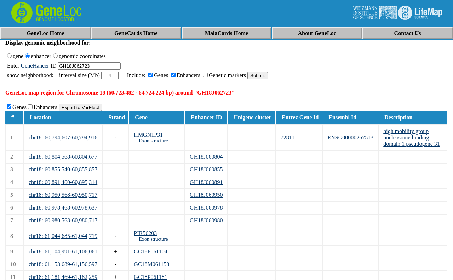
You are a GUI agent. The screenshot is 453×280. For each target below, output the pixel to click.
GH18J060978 (206, 208)
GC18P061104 (150, 251)
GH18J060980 (206, 220)
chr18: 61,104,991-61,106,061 (63, 251)
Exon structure (153, 140)
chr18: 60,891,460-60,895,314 (63, 182)
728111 (289, 138)
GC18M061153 (151, 264)
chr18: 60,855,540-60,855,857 (63, 169)
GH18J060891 (206, 182)
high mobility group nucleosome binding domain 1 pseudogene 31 (411, 137)
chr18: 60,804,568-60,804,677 (63, 157)
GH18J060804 (206, 157)
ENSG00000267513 (350, 138)
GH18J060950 (206, 195)
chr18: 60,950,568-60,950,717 (63, 195)
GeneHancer (35, 66)
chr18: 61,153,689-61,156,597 (63, 264)
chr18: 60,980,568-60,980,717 (63, 220)
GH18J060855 (206, 169)
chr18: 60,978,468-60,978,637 (63, 208)
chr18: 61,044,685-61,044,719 (63, 236)
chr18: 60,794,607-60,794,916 (63, 138)
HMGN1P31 (148, 135)
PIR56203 (145, 233)
